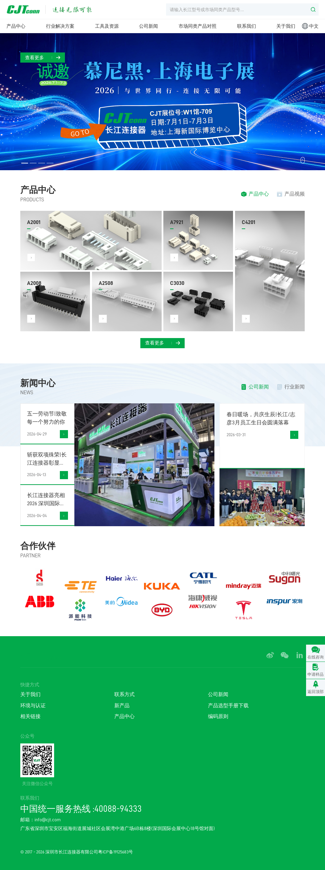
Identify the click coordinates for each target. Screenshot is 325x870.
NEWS (26, 392)
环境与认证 (33, 705)
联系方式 (124, 694)
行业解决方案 (60, 26)
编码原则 (218, 716)
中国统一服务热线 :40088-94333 (81, 808)
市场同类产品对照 (197, 26)
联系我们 (246, 26)
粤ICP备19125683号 (115, 852)
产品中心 (15, 26)
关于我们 (285, 26)
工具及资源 (107, 26)
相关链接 (30, 716)
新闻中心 (37, 383)
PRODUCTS (32, 199)
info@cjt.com (47, 819)
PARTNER (30, 555)
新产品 (122, 705)
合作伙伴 (37, 545)
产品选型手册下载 (228, 705)
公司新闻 (148, 26)
